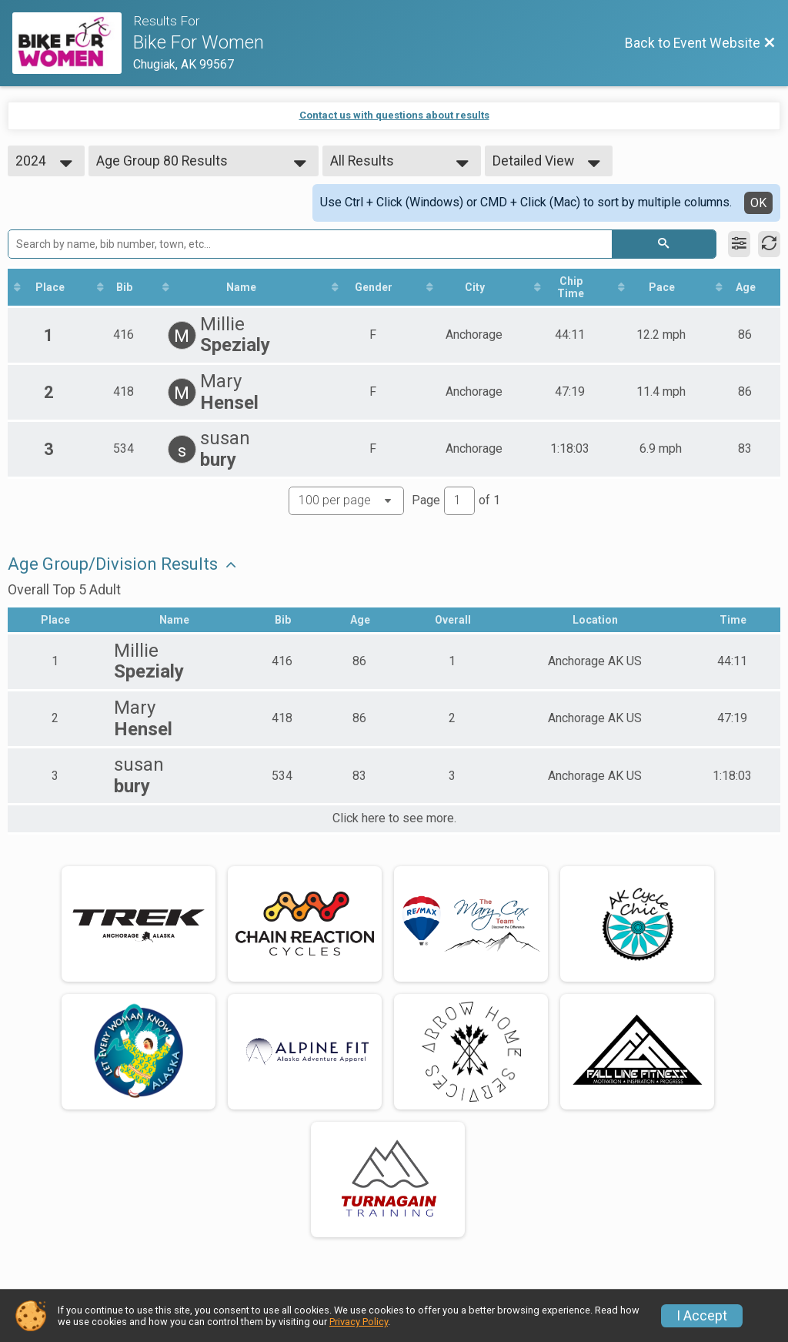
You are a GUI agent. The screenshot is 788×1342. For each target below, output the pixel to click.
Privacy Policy (358, 1321)
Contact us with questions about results (394, 115)
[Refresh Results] (769, 244)
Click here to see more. (394, 818)
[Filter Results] (739, 244)
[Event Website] (72, 43)
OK (758, 203)
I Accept (701, 1316)
